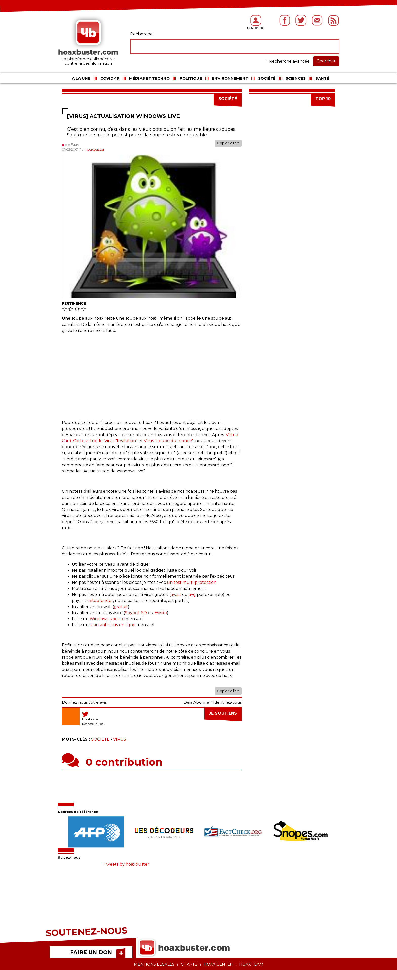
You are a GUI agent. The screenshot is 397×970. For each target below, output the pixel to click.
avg (192, 594)
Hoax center (218, 964)
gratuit (121, 606)
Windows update (108, 618)
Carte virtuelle (88, 440)
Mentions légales (154, 964)
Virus (119, 739)
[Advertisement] (152, 374)
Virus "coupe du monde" (168, 440)
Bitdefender (100, 600)
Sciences (296, 78)
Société (267, 78)
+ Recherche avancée (288, 61)
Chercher (326, 61)
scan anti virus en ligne (113, 624)
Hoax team (251, 964)
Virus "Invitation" (120, 440)
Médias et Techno (149, 78)
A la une (81, 78)
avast (176, 594)
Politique (191, 78)
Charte (189, 964)
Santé (322, 78)
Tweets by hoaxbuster (126, 864)
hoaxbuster (95, 149)
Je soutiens (223, 713)
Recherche (141, 34)
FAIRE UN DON (91, 952)
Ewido (160, 612)
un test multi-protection (192, 582)
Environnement (230, 78)
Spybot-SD (136, 612)
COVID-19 (109, 78)
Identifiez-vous (227, 702)
